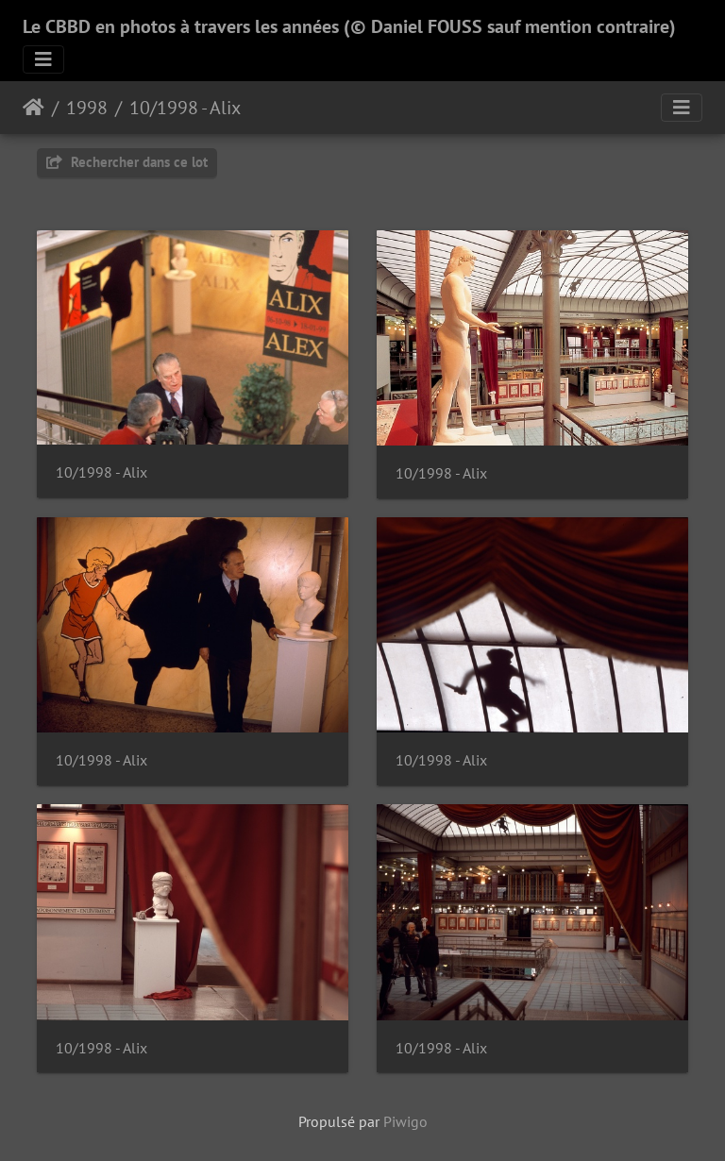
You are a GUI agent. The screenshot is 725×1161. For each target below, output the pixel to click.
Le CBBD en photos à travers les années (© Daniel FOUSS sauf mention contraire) (349, 26)
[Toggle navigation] (43, 59)
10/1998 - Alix (185, 107)
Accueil (33, 107)
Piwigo (405, 1121)
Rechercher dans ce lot (127, 162)
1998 (87, 107)
